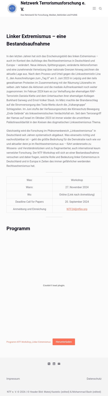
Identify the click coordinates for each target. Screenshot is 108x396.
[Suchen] (100, 8)
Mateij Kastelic (52, 391)
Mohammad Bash (82, 391)
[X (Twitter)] (49, 363)
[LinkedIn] (54, 363)
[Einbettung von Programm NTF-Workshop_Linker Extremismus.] (54, 285)
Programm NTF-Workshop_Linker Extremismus (28, 342)
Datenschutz (94, 378)
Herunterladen (64, 341)
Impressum (13, 378)
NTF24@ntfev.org (77, 209)
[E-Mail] (59, 363)
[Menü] (94, 8)
